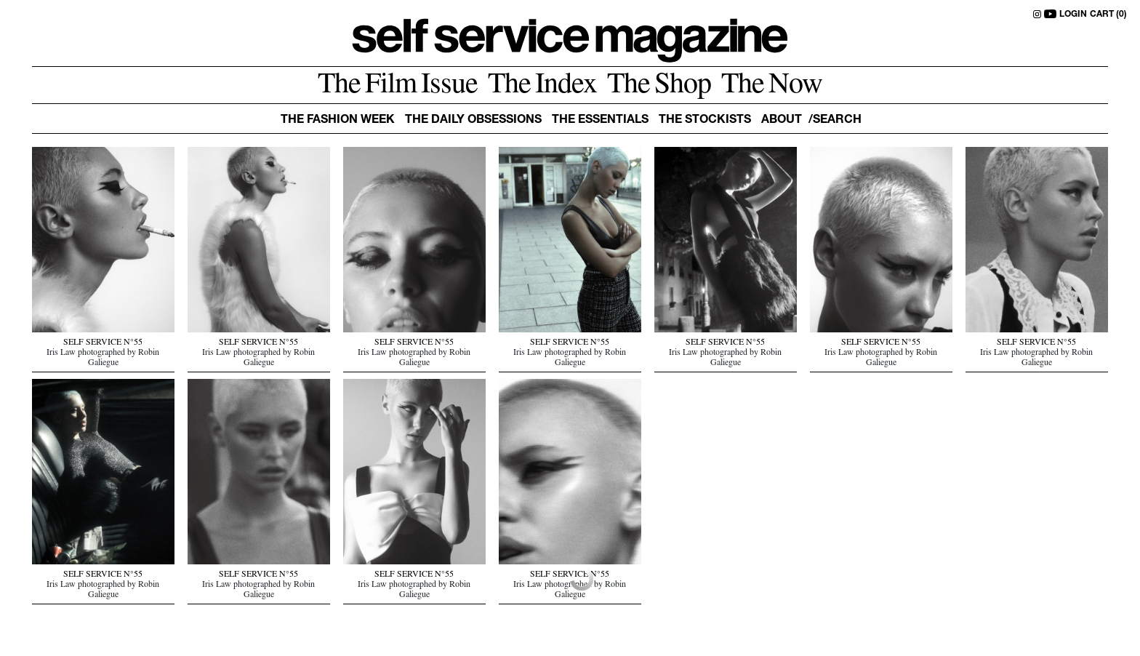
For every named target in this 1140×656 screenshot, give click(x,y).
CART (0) (1108, 14)
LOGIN (1073, 14)
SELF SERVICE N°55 (102, 343)
